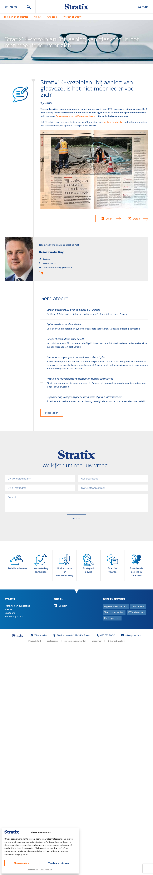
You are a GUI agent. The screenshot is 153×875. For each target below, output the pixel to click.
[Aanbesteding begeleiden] (40, 559)
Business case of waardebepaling (64, 571)
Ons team (52, 16)
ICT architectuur (136, 612)
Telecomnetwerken (114, 612)
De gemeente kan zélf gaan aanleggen (76, 116)
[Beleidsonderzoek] (16, 559)
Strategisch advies (88, 570)
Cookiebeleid (32, 869)
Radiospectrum (112, 618)
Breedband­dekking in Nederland (136, 571)
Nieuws (37, 16)
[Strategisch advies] (88, 559)
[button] (106, 218)
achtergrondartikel (113, 122)
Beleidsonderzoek (17, 568)
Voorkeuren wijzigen (58, 863)
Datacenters (138, 606)
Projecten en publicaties (15, 16)
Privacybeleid (46, 869)
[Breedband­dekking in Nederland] (136, 559)
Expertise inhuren (112, 570)
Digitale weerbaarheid (115, 606)
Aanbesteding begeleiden (40, 570)
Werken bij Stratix (72, 16)
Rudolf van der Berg (51, 252)
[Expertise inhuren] (112, 559)
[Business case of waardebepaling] (64, 559)
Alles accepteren (22, 863)
